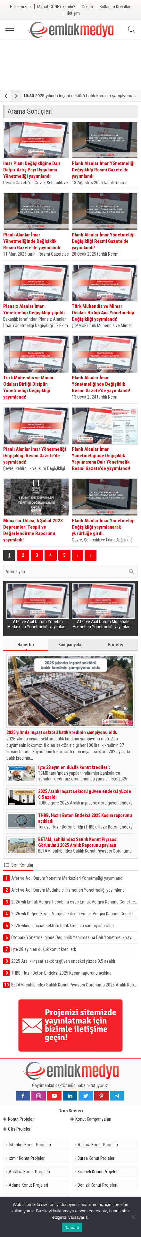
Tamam (72, 1227)
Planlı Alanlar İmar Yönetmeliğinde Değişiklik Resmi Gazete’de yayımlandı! (101, 384)
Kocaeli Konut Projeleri (98, 1171)
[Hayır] (133, 1217)
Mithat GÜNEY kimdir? (56, 6)
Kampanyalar (70, 644)
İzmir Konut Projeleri (27, 1158)
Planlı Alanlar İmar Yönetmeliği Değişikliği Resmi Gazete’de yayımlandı (103, 170)
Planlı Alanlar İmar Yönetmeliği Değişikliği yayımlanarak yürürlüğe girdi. (103, 527)
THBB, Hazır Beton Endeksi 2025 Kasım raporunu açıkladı (85, 818)
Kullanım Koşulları (115, 6)
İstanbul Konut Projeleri (30, 1144)
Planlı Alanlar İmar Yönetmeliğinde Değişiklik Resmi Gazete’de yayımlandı (31, 241)
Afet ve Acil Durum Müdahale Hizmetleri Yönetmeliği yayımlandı (103, 624)
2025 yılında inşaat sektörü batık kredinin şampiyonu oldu (62, 732)
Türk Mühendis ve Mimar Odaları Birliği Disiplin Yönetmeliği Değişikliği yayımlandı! (28, 387)
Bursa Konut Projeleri (96, 1158)
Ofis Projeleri (17, 1129)
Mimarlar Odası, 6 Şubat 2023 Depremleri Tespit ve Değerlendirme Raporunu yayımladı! (33, 530)
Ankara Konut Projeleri (98, 1144)
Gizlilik (87, 6)
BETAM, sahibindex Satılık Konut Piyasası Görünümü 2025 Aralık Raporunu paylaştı (78, 842)
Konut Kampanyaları (90, 1119)
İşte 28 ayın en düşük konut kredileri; (74, 767)
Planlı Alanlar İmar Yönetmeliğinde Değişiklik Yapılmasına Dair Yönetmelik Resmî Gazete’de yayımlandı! (101, 458)
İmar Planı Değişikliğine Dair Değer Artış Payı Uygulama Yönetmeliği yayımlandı (32, 170)
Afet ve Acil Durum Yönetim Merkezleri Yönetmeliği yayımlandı (38, 624)
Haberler (25, 646)
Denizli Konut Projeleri (97, 1185)
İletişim (73, 13)
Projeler (116, 644)
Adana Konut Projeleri (28, 1185)
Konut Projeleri (19, 1119)
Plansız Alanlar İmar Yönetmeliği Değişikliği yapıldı (34, 309)
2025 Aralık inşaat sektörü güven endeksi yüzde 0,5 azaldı (84, 794)
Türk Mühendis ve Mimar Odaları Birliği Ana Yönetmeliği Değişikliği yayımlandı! (103, 312)
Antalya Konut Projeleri (29, 1171)
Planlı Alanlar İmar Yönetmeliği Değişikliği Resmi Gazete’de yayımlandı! (103, 241)
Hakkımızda (20, 6)
